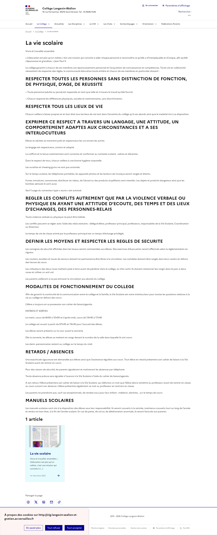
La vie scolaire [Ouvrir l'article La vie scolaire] (40, 453)
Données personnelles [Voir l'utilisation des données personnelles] (117, 528)
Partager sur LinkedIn (43, 502)
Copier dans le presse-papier (59, 502)
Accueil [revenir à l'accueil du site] (28, 24)
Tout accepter (74, 527)
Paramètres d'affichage (165, 528)
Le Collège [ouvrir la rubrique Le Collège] (39, 31)
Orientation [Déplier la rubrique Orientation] (148, 24)
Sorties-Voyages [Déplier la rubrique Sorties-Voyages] (127, 24)
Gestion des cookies (139, 528)
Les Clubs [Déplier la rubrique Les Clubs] (108, 24)
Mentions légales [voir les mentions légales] (97, 528)
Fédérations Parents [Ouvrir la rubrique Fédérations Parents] (170, 24)
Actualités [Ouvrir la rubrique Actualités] (59, 24)
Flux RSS (186, 528)
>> (189, 15)
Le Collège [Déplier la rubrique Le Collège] (42, 24)
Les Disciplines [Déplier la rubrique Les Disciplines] (75, 24)
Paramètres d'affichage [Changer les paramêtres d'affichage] (178, 5)
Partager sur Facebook (28, 502)
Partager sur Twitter (36, 502)
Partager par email (51, 502)
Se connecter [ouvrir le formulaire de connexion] (151, 5)
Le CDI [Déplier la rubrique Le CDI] (93, 24)
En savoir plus (33, 527)
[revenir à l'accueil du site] (69, 8)
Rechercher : (185, 11)
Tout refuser (53, 527)
